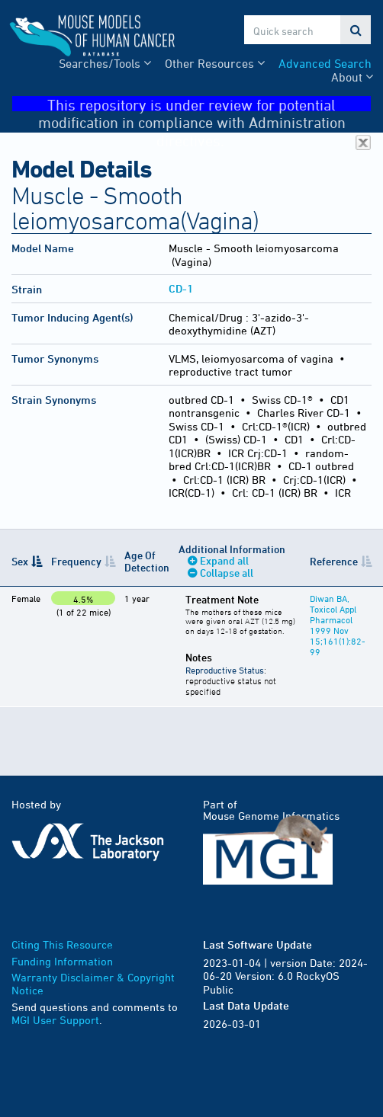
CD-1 (181, 288)
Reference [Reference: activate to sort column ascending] (334, 561)
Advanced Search (325, 63)
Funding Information (62, 961)
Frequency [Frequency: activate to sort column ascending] (76, 561)
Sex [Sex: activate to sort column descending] (19, 561)
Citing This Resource (62, 944)
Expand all (224, 560)
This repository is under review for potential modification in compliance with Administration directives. (205, 104)
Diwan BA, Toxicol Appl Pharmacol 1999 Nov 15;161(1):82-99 (337, 625)
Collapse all (226, 572)
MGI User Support (55, 1019)
